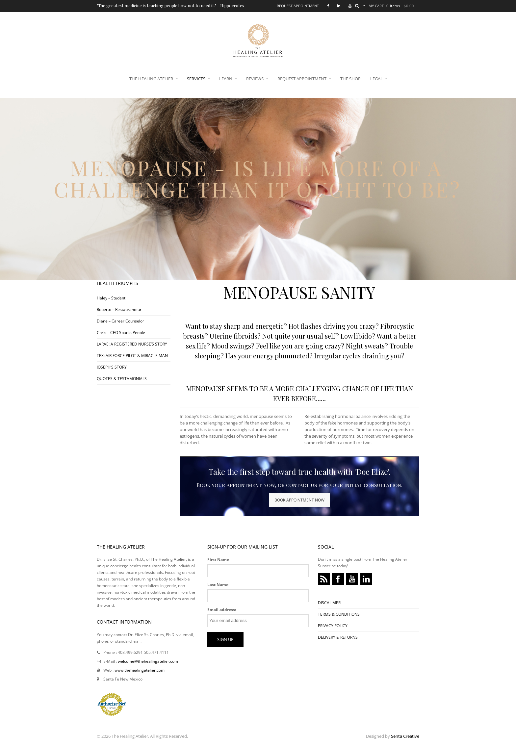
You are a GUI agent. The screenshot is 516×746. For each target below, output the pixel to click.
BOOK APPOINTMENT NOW (299, 500)
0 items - (400, 5)
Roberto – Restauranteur (119, 309)
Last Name (217, 584)
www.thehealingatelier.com (140, 670)
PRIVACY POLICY (333, 626)
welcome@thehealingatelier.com (148, 661)
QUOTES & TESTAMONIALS (122, 378)
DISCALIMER (329, 602)
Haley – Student (111, 298)
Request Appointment (298, 5)
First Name (218, 559)
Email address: (221, 609)
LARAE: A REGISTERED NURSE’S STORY (132, 344)
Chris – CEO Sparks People (121, 332)
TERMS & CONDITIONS (339, 614)
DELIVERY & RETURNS (338, 637)
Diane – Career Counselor (120, 321)
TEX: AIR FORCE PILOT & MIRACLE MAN (132, 355)
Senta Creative (405, 736)
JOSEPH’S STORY (112, 367)
